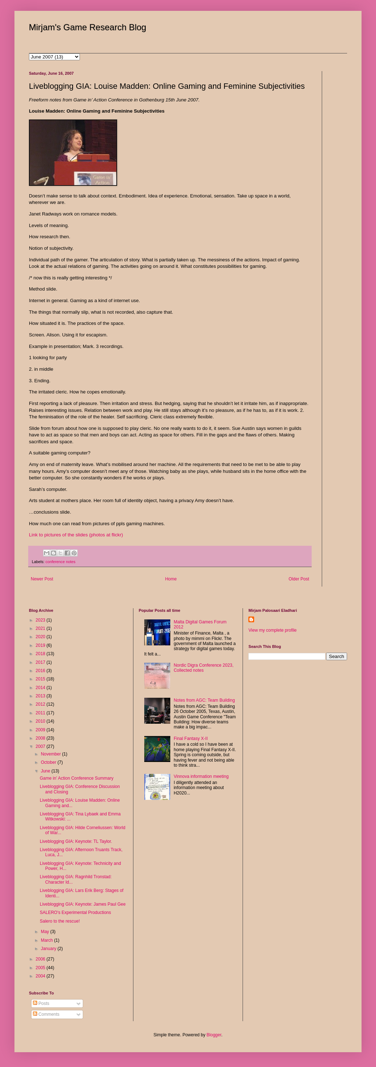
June (46, 771)
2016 (41, 670)
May (45, 931)
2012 (41, 704)
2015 (41, 678)
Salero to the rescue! (60, 921)
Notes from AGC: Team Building (204, 700)
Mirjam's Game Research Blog (87, 27)
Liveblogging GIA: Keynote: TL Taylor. (76, 841)
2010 (41, 721)
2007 (41, 746)
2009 (41, 729)
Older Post (299, 579)
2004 (41, 976)
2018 (41, 653)
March (47, 940)
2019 (41, 645)
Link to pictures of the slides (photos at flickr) (76, 534)
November (51, 754)
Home (171, 579)
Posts (41, 1003)
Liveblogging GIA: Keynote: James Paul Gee (82, 904)
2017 (41, 662)
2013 (41, 695)
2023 (41, 620)
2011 (41, 712)
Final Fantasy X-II (191, 738)
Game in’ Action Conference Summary (77, 778)
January (49, 948)
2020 (41, 636)
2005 (41, 967)
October (49, 762)
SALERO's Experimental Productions (75, 912)
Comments (46, 1014)
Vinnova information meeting (201, 776)
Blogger (213, 1034)
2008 (41, 738)
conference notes (61, 561)
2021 (41, 628)
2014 (41, 687)
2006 (41, 959)
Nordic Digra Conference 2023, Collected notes (203, 668)
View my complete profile (272, 630)
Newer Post (42, 579)
